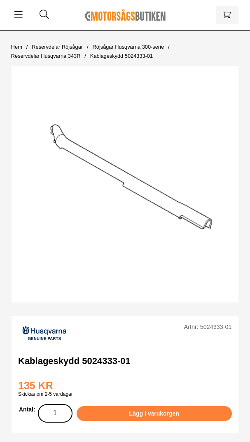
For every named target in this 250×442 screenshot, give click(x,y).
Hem (16, 47)
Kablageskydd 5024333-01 (121, 56)
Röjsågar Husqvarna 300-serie (128, 47)
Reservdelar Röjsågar (57, 47)
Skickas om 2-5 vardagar (45, 394)
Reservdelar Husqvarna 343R (46, 56)
